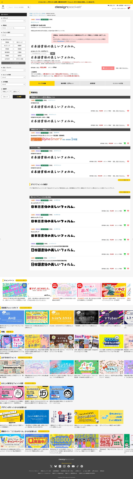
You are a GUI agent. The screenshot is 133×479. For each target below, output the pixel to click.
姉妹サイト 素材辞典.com (71, 473)
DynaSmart (61, 41)
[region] (80, 57)
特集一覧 (9, 332)
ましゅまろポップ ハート (37, 203)
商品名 (4, 25)
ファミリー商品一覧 (123, 180)
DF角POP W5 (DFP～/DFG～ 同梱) (40, 117)
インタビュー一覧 (29, 383)
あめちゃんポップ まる (37, 217)
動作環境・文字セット (67, 83)
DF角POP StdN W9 (36, 168)
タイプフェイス (37, 13)
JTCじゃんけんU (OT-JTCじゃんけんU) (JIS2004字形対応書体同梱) (49, 261)
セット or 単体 (6, 74)
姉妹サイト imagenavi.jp (57, 473)
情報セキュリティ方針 (46, 471)
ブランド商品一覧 (124, 192)
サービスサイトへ (43, 431)
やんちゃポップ (35, 232)
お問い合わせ (95, 471)
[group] (15, 292)
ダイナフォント (42, 15)
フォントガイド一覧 (25, 308)
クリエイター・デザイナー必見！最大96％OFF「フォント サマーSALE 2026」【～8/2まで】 (66, 2)
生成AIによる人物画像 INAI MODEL (87, 473)
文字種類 (4, 81)
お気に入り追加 (108, 68)
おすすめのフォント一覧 (24, 357)
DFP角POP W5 (35, 103)
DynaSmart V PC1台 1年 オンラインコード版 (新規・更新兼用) (47, 135)
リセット (5, 96)
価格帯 (4, 89)
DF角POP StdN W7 (36, 153)
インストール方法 (117, 83)
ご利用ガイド (78, 471)
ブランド (4, 18)
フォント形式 (5, 32)
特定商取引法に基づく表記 (67, 471)
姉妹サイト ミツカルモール (44, 473)
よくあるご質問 (86, 471)
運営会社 (102, 471)
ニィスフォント (52, 243)
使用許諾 (92, 83)
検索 (19, 96)
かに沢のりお (57, 200)
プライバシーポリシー (34, 471)
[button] (2, 2)
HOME (31, 13)
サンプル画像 (42, 83)
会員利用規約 (56, 471)
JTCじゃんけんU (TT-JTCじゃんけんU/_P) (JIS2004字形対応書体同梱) (49, 246)
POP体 (43, 13)
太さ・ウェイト (6, 67)
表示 (53, 53)
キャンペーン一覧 (20, 280)
